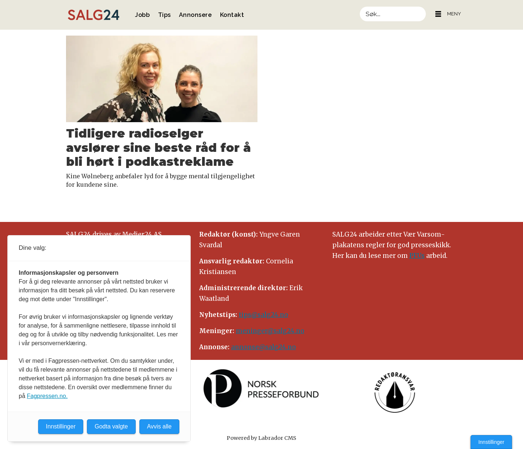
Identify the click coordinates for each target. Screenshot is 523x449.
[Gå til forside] (93, 15)
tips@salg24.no (263, 315)
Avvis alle (159, 426)
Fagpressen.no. (47, 396)
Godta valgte (111, 426)
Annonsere (195, 14)
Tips (164, 14)
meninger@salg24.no (270, 331)
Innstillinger (491, 442)
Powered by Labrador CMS (261, 438)
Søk (359, 6)
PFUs (417, 256)
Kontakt (232, 14)
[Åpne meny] (438, 14)
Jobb (142, 14)
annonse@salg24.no (263, 347)
